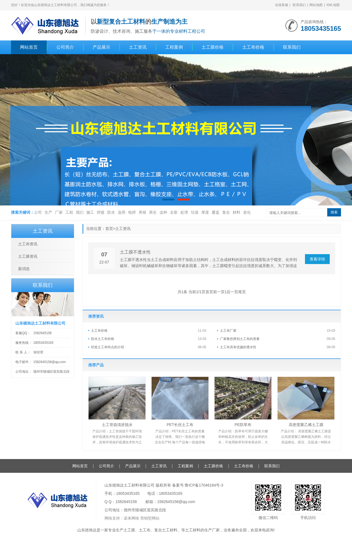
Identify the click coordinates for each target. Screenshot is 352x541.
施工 (90, 212)
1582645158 (42, 333)
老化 (247, 212)
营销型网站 (150, 518)
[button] (168, 200)
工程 (69, 212)
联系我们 (299, 5)
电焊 (132, 212)
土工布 (144, 530)
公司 (38, 212)
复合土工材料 (165, 530)
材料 (236, 212)
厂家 (59, 212)
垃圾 (195, 212)
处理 (184, 212)
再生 (153, 212)
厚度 (205, 212)
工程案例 (174, 47)
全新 (174, 212)
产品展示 (101, 47)
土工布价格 (253, 47)
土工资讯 (138, 47)
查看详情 (317, 259)
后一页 (232, 292)
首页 (109, 228)
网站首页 (29, 47)
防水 (111, 212)
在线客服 (281, 5)
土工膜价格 (213, 47)
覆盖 (215, 212)
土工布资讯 (27, 244)
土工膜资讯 (27, 256)
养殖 (142, 212)
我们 (80, 212)
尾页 (242, 292)
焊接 (101, 212)
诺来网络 (131, 518)
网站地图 (316, 5)
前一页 (219, 292)
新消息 (24, 269)
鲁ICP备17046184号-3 (204, 485)
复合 (226, 212)
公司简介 (65, 47)
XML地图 (333, 5)
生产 (48, 212)
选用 (121, 212)
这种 (163, 212)
